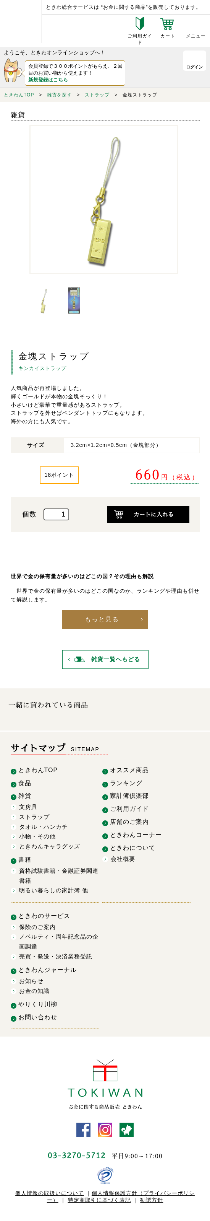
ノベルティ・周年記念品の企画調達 (59, 940)
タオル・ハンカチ (43, 825)
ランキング (126, 781)
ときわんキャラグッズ (49, 844)
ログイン (191, 69)
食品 (24, 781)
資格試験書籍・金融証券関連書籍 (59, 874)
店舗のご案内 (129, 820)
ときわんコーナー (136, 833)
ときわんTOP (19, 95)
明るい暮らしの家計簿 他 (53, 888)
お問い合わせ (37, 1015)
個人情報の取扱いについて (49, 1191)
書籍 (24, 858)
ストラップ (97, 95)
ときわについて (132, 846)
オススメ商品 (129, 768)
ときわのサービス (44, 914)
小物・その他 (37, 834)
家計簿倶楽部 (129, 794)
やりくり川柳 (37, 1002)
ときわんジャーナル (47, 968)
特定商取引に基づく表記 (99, 1198)
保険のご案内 (37, 925)
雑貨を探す (59, 95)
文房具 (28, 805)
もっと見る (103, 618)
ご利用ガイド (129, 807)
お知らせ (31, 979)
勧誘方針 (151, 1198)
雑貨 (24, 794)
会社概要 (123, 857)
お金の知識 (34, 989)
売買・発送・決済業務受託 (55, 954)
